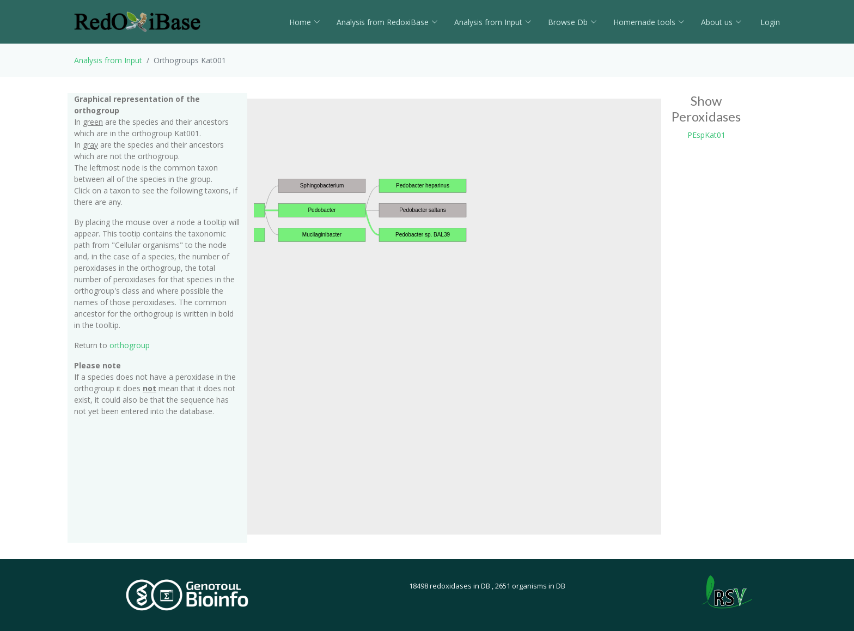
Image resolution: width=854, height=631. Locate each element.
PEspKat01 (706, 135)
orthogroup (129, 345)
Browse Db (572, 22)
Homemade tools (649, 22)
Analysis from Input (493, 22)
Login (769, 22)
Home (304, 22)
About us (721, 22)
